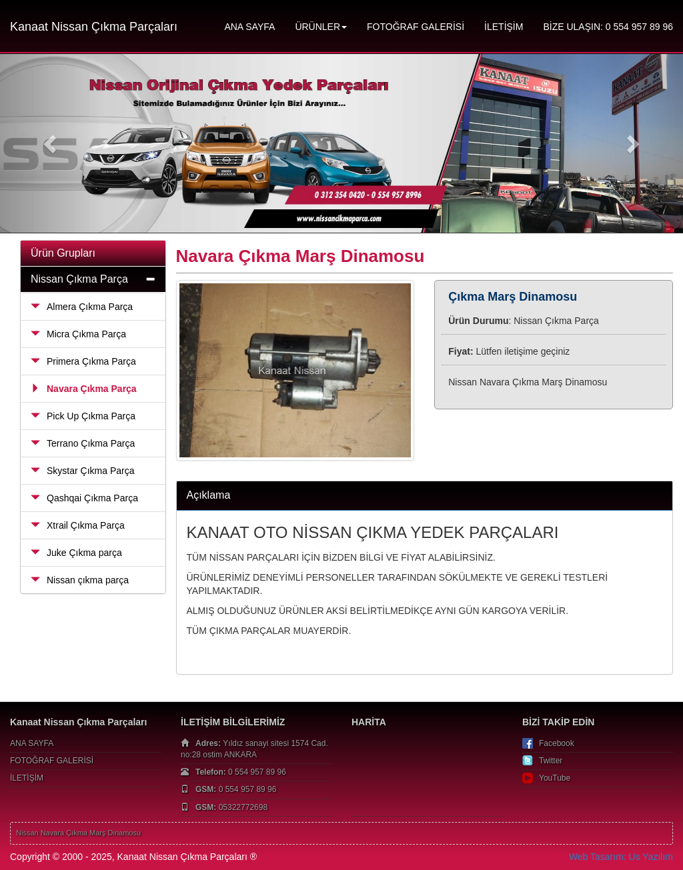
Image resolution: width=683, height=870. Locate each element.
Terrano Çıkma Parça (83, 443)
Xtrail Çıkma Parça (78, 525)
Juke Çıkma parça (76, 552)
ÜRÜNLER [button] (321, 26)
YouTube (554, 778)
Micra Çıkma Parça (78, 334)
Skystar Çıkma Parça (82, 470)
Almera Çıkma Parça (82, 306)
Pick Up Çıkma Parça (83, 416)
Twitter (550, 760)
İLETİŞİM (503, 26)
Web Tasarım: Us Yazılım (621, 856)
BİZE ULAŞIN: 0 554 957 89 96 (608, 26)
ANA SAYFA (249, 26)
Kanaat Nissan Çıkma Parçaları (93, 26)
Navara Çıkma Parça (84, 388)
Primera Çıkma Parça (83, 361)
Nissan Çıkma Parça (79, 279)
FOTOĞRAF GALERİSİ (415, 26)
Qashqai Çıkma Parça (84, 498)
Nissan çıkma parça (80, 580)
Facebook (556, 743)
